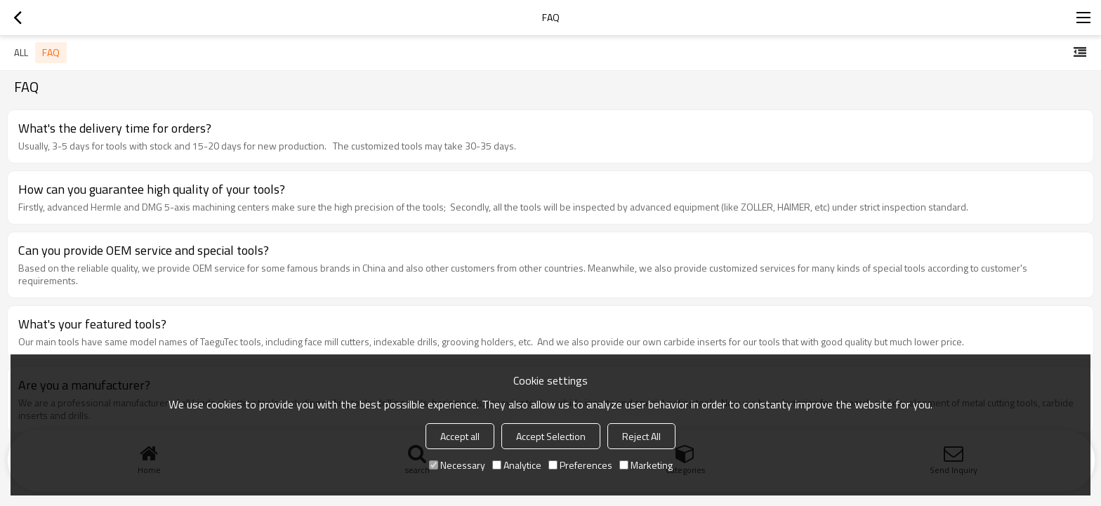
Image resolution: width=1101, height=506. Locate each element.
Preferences (580, 465)
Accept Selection (551, 436)
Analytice (516, 465)
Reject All (641, 436)
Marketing (646, 465)
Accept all (460, 436)
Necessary (457, 465)
